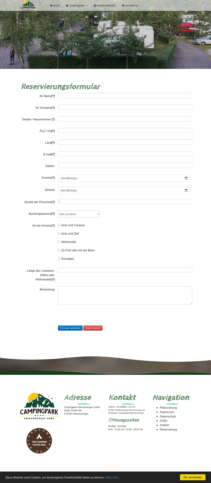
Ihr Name (47, 96)
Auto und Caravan (71, 225)
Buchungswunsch (42, 213)
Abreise (50, 190)
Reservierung (168, 429)
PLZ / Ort (47, 131)
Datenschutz (168, 416)
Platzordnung (168, 407)
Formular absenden (70, 328)
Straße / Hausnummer (38, 119)
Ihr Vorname (45, 107)
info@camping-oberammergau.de (130, 410)
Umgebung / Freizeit (63, 16)
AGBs (163, 421)
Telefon (50, 166)
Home (55, 5)
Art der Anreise (43, 225)
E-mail (49, 154)
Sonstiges (66, 258)
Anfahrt (164, 425)
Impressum (167, 412)
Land (50, 142)
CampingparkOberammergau (131, 412)
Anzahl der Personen (39, 202)
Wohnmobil (67, 242)
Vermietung (130, 5)
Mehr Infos (112, 478)
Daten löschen (92, 328)
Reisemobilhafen (105, 5)
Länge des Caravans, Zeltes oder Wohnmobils (41, 275)
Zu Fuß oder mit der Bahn (76, 250)
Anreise (48, 177)
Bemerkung (47, 289)
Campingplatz (75, 5)
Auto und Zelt (68, 233)
